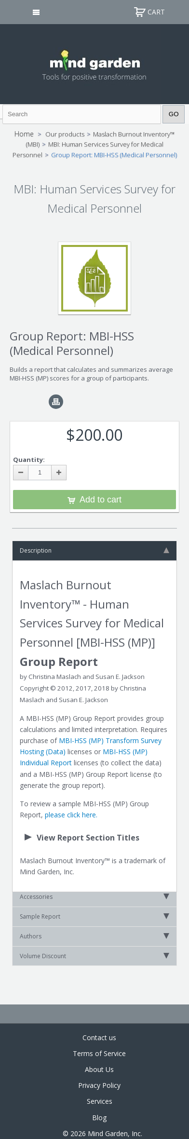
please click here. (71, 814)
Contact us (99, 1037)
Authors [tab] (94, 936)
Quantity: (29, 459)
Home (24, 133)
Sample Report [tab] (94, 916)
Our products (64, 134)
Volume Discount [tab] (94, 956)
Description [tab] (94, 550)
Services (99, 1101)
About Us (99, 1069)
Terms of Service (99, 1053)
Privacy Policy (99, 1085)
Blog (99, 1117)
